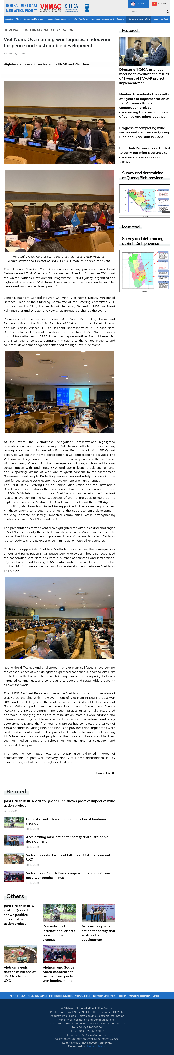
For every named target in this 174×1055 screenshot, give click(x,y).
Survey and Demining (33, 19)
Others (15, 896)
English (137, 4)
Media (155, 19)
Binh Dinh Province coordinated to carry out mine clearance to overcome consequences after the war (144, 155)
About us (9, 19)
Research (120, 19)
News (18, 19)
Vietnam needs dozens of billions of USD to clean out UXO (20, 974)
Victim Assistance (80, 19)
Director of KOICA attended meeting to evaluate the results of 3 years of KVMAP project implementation (144, 76)
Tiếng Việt (159, 4)
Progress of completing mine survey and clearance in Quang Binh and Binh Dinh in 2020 (144, 132)
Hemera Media (96, 1046)
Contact (164, 19)
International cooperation (139, 19)
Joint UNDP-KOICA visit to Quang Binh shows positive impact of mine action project (19, 915)
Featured (130, 30)
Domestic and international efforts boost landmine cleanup (59, 933)
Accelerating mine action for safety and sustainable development (98, 933)
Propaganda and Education (58, 19)
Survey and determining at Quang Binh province (142, 175)
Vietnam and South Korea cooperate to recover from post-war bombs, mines (58, 974)
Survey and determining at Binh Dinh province (142, 241)
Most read (130, 227)
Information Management (102, 19)
